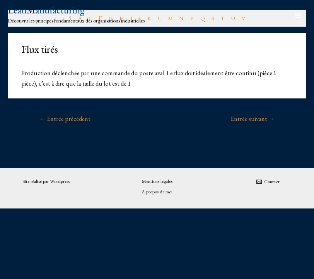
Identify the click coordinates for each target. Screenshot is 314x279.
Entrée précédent (64, 118)
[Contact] (268, 181)
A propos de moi (157, 191)
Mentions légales (157, 181)
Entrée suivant (252, 118)
